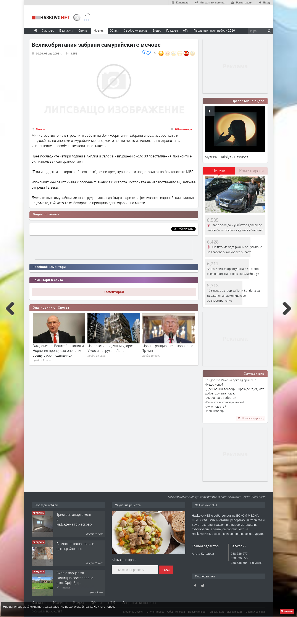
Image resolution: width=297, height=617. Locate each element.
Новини (99, 30)
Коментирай (114, 292)
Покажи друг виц (250, 418)
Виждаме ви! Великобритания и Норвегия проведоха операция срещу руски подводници (58, 350)
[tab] (219, 172)
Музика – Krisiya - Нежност (226, 157)
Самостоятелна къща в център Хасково (75, 546)
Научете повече (104, 606)
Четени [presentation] (218, 170)
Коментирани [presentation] (251, 170)
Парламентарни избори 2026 (214, 30)
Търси (166, 570)
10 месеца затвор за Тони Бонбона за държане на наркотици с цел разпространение (233, 295)
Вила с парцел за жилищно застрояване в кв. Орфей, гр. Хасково (74, 580)
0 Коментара (183, 129)
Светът (40, 129)
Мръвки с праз (124, 559)
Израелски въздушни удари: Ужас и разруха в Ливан (110, 348)
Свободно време (135, 30)
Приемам (287, 611)
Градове (172, 30)
